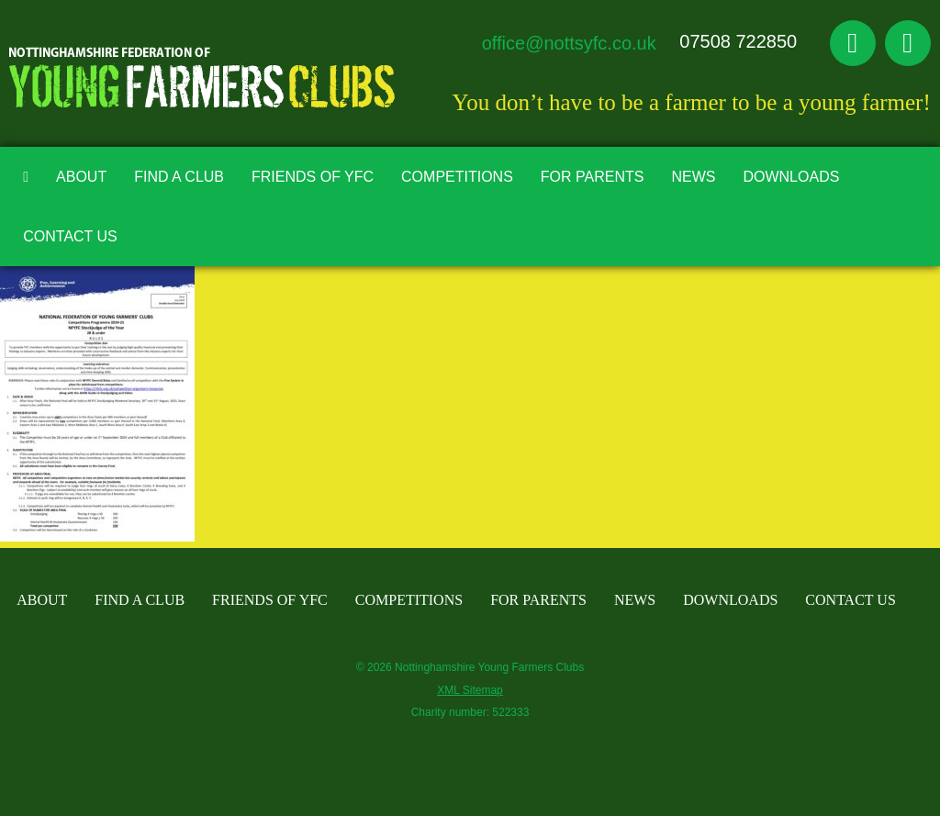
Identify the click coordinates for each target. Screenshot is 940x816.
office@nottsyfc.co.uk (569, 43)
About (81, 176)
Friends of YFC (313, 176)
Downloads (791, 176)
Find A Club (179, 176)
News (693, 176)
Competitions (457, 176)
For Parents (592, 176)
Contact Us (70, 236)
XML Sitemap (470, 690)
